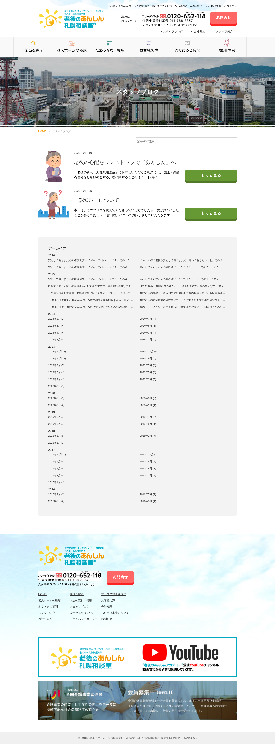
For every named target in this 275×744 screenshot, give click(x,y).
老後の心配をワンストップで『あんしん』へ (125, 162)
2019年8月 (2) (56, 416)
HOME (42, 131)
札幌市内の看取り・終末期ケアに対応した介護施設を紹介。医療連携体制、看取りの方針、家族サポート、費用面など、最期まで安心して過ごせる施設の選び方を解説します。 (182, 293)
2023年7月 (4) (148, 365)
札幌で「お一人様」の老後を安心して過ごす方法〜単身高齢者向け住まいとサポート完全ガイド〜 (90, 286)
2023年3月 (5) (148, 379)
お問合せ (106, 618)
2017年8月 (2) (148, 461)
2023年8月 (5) (56, 365)
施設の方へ (45, 618)
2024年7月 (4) (148, 318)
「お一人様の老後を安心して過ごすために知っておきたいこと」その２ (181, 260)
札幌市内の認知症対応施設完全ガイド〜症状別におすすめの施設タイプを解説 (182, 300)
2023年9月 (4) (148, 358)
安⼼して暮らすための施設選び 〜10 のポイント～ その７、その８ (87, 267)
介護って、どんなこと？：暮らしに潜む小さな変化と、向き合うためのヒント (182, 307)
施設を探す (77, 594)
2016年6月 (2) (56, 501)
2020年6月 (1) (56, 398)
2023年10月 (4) (57, 358)
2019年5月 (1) (148, 423)
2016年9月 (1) (56, 494)
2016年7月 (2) (148, 494)
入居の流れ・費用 (81, 600)
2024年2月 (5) (56, 339)
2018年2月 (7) (148, 435)
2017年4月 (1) (148, 468)
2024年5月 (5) (148, 325)
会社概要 (199, 31)
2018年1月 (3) (56, 442)
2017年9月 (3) (56, 461)
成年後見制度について (83, 612)
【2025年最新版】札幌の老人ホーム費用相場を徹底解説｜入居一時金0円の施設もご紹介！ (90, 300)
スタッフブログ (173, 31)
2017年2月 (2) (148, 475)
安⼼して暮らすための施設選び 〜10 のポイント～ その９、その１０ (89, 260)
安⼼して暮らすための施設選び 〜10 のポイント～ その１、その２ (179, 279)
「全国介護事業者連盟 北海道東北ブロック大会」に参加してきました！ (90, 292)
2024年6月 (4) (56, 325)
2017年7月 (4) (56, 468)
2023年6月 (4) (56, 372)
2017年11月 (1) (149, 454)
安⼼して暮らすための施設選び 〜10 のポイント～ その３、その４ (87, 279)
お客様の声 (108, 600)
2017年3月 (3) (56, 475)
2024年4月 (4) (56, 332)
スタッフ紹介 (224, 31)
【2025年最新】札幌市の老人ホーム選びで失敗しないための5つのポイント (90, 307)
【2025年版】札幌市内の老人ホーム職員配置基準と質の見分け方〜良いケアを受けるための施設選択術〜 (183, 286)
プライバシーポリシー (83, 618)
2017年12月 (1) (57, 454)
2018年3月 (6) (56, 435)
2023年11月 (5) (149, 351)
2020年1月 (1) (148, 405)
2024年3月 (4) (148, 332)
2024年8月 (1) (56, 318)
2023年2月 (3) (56, 386)
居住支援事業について (115, 612)
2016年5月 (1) (148, 501)
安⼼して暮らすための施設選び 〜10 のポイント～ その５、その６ (179, 267)
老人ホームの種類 (49, 600)
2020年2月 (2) (56, 405)
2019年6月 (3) (56, 423)
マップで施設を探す (113, 594)
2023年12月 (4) (57, 351)
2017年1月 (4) (56, 482)
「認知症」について (96, 200)
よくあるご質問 (48, 606)
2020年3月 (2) (148, 398)
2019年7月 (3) (148, 416)
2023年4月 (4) (56, 379)
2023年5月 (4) (148, 372)
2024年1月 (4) (148, 339)
